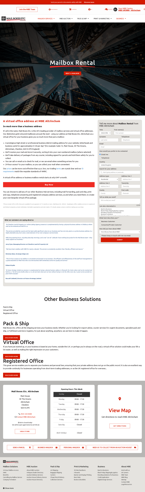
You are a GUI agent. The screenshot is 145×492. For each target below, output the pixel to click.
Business (101, 466)
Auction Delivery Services (35, 475)
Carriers (52, 475)
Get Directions (119, 426)
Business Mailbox (45, 447)
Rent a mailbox (72, 73)
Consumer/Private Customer (111, 225)
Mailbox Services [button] (46, 15)
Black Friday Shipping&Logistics (108, 472)
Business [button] (120, 15)
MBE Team (124, 475)
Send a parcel (19, 447)
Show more (8, 488)
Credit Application (103, 477)
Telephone (105, 158)
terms (58, 168)
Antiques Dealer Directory (35, 472)
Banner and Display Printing (82, 475)
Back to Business (120, 209)
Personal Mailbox (72, 447)
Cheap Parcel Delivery (57, 477)
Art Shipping (54, 470)
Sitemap (123, 479)
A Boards (77, 472)
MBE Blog (124, 477)
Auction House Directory (35, 479)
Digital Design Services (105, 479)
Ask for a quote (102, 8)
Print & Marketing (81, 466)
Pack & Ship (55, 466)
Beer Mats (77, 477)
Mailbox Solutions (10, 466)
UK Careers (124, 472)
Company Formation (9, 479)
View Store (25, 431)
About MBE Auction (33, 470)
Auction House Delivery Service (37, 477)
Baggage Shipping (56, 472)
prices (9, 168)
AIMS (4, 472)
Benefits (6, 475)
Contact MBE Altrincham (26, 417)
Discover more (11, 338)
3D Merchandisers (80, 470)
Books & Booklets (80, 479)
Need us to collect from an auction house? (112, 447)
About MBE (126, 466)
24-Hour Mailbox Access (11, 470)
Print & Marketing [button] (102, 15)
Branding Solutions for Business (120, 212)
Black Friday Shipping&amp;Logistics (120, 211)
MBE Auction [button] (65, 15)
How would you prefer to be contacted (113, 151)
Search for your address (107, 169)
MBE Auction (32, 466)
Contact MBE (125, 482)
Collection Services (56, 479)
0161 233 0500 (26, 414)
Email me (104, 154)
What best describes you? (108, 218)
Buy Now (49, 185)
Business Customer (108, 221)
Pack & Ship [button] (82, 15)
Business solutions (120, 214)
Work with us (125, 470)
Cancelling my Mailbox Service (12, 477)
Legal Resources (126, 484)
